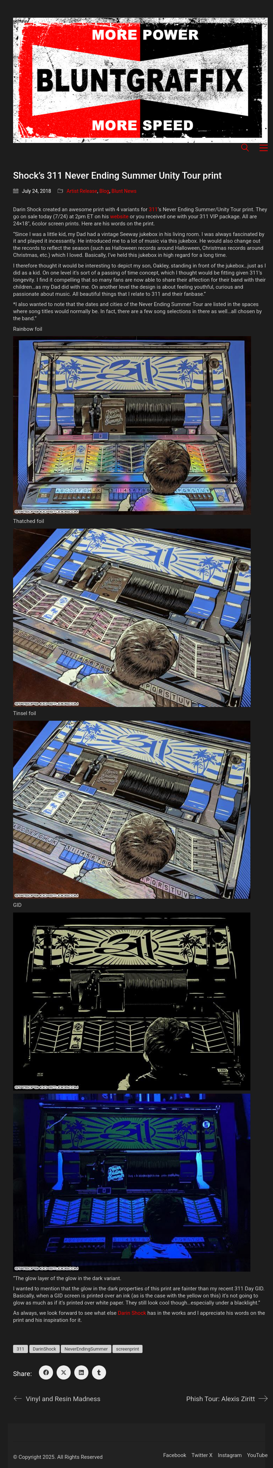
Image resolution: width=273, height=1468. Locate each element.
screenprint (127, 1349)
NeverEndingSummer (86, 1349)
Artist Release (81, 191)
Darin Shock (132, 1313)
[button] (264, 148)
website (119, 216)
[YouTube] (257, 1455)
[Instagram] (230, 1455)
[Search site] (245, 149)
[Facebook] (46, 1372)
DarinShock (44, 1349)
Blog (104, 191)
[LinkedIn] (81, 1372)
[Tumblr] (99, 1372)
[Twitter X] (64, 1372)
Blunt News (123, 191)
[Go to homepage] (140, 80)
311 (153, 209)
